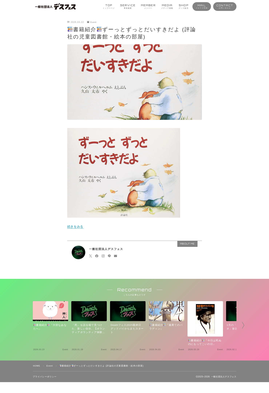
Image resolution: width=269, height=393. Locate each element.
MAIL (202, 6)
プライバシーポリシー (45, 387)
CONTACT (224, 6)
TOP (109, 6)
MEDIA (167, 6)
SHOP (184, 6)
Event (92, 22)
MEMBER (148, 6)
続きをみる (75, 226)
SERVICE (128, 6)
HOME (37, 376)
